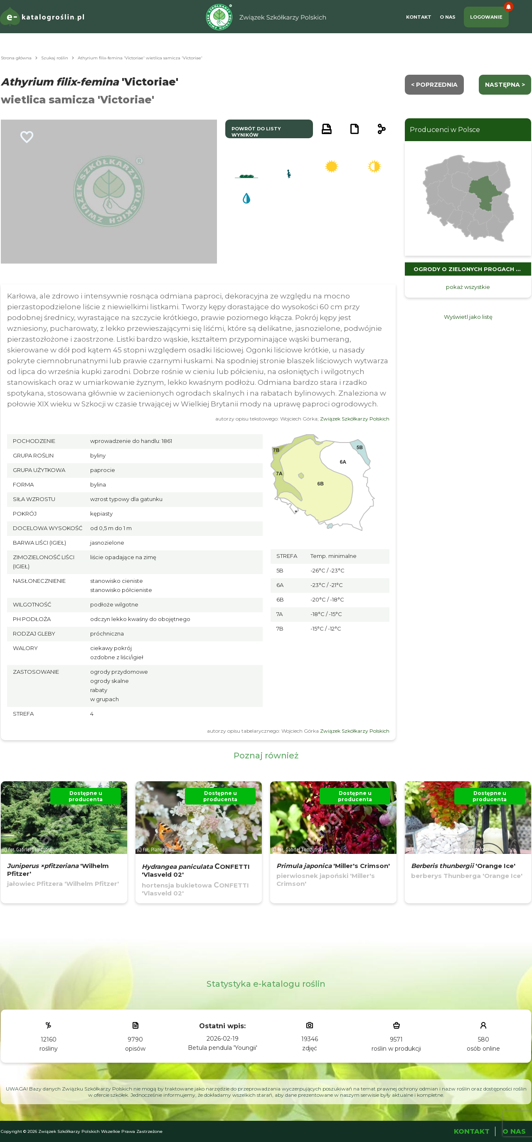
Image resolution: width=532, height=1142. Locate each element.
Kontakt (418, 17)
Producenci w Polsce (445, 130)
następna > (505, 84)
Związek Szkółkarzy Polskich (354, 419)
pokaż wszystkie (468, 287)
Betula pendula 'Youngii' (222, 1048)
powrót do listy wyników (256, 132)
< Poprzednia (434, 84)
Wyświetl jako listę (468, 316)
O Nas (448, 17)
